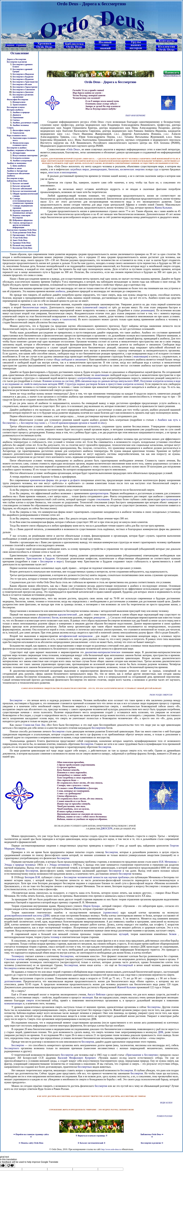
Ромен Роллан (164, 1116)
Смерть (10, 128)
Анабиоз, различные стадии (25, 123)
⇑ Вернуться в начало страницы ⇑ (91, 1136)
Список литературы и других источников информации (22, 225)
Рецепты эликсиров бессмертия (21, 216)
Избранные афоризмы (23, 220)
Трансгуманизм (20, 105)
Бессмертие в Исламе (22, 84)
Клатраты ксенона (21, 158)
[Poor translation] (10, 1165)
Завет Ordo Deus (20, 240)
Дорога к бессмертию (16, 59)
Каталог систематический (24, 191)
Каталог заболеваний (22, 189)
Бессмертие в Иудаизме (23, 79)
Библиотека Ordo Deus (17, 181)
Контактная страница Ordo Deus (21, 230)
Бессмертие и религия (17, 62)
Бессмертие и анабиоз (16, 148)
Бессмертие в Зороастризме (25, 87)
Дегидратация (19, 153)
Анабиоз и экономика (16, 163)
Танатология (18, 133)
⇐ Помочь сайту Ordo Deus (31, 1143)
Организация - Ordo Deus (24, 235)
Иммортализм (19, 102)
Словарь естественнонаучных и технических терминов (23, 201)
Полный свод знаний (22, 245)
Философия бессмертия (17, 99)
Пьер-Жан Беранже (135, 115)
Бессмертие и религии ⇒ (152, 1143)
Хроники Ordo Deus (22, 243)
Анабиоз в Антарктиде (17, 171)
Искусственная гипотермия (25, 155)
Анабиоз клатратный (22, 161)
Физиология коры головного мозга (21, 144)
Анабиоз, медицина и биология (21, 150)
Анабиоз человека (21, 125)
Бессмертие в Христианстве (25, 82)
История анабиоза (15, 110)
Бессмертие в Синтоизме (24, 89)
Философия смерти (21, 130)
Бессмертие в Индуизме (23, 74)
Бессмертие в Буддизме (23, 77)
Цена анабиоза (19, 166)
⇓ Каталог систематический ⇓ (91, 1143)
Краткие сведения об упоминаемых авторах (23, 212)
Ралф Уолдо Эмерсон (161, 695)
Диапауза (17, 115)
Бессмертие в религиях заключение (23, 96)
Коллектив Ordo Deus (22, 248)
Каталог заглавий (21, 183)
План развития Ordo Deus (24, 232)
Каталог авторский (21, 186)
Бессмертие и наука (16, 107)
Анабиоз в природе (21, 112)
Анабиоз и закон (14, 168)
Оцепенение (18, 117)
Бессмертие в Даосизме (23, 92)
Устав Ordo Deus (20, 238)
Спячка (16, 120)
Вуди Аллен (166, 1103)
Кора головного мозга (16, 135)
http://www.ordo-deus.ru (111, 1149)
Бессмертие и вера (15, 178)
